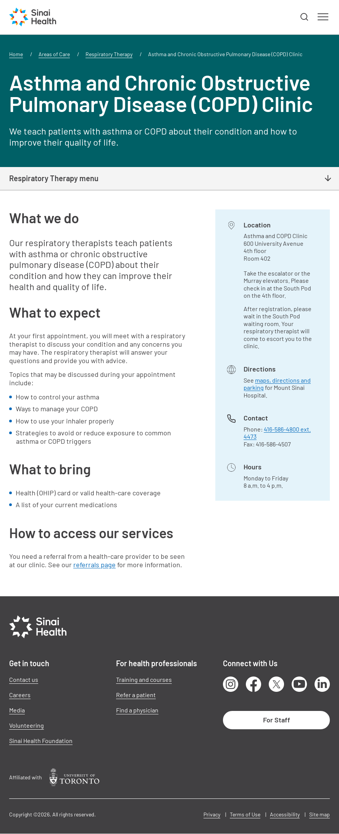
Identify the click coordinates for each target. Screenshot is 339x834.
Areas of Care (54, 54)
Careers (20, 694)
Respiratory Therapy (109, 54)
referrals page (94, 564)
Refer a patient (136, 694)
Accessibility (285, 814)
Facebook (253, 684)
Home (16, 54)
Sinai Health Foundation (41, 740)
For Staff (276, 720)
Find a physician (137, 710)
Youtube (299, 684)
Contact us (23, 679)
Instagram (230, 684)
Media (17, 710)
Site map (319, 814)
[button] (305, 17)
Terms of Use (245, 814)
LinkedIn (322, 684)
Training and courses (144, 679)
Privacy (211, 814)
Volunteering (26, 725)
